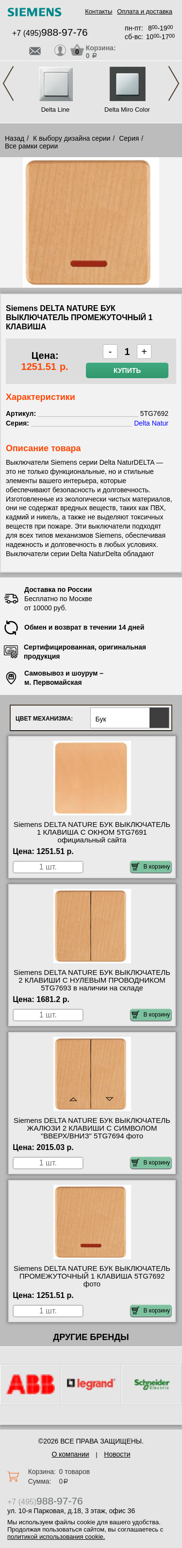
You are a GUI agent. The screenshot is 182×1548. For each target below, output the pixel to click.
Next (174, 83)
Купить (127, 370)
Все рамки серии (31, 146)
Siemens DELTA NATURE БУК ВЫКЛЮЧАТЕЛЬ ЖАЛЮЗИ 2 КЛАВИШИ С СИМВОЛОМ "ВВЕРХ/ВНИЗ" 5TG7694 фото (92, 1128)
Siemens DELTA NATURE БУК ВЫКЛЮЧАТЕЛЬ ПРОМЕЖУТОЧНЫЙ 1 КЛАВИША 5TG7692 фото (92, 1276)
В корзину (151, 866)
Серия (129, 138)
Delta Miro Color (127, 109)
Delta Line (55, 109)
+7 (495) (50, 33)
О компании (70, 1454)
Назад (14, 138)
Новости (117, 1454)
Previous (8, 83)
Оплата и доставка (144, 11)
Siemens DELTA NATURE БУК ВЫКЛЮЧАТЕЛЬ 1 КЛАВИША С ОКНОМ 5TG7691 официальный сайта (92, 832)
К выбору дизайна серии (72, 138)
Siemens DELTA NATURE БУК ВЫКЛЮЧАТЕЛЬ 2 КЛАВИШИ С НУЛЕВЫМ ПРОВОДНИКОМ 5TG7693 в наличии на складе (92, 980)
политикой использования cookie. (56, 1536)
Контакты (98, 11)
